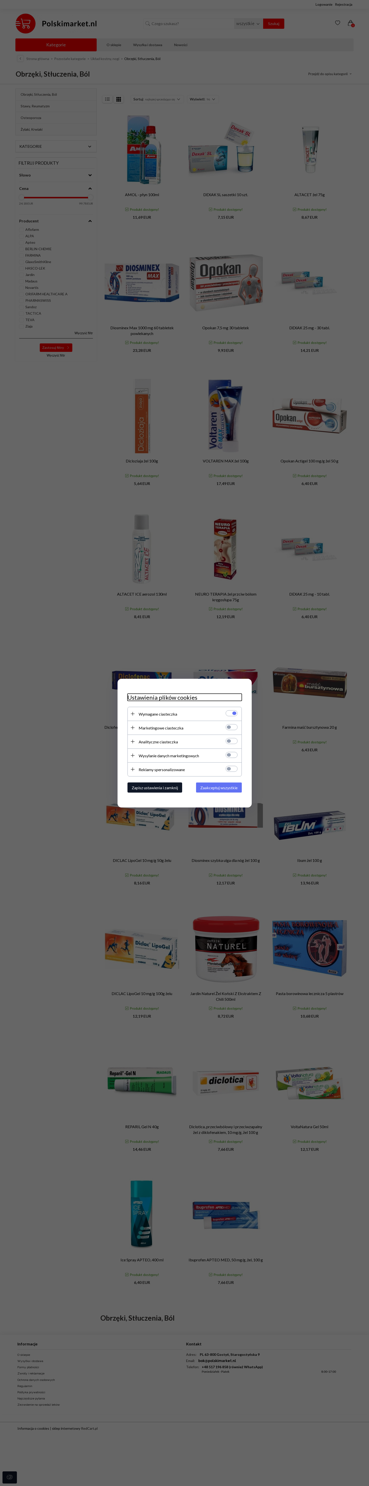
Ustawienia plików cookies (162, 697)
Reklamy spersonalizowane (162, 769)
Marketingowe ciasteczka (161, 727)
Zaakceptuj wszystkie (219, 787)
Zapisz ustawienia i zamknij (155, 787)
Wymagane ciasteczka (158, 713)
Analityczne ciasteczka (158, 741)
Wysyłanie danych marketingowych (169, 755)
